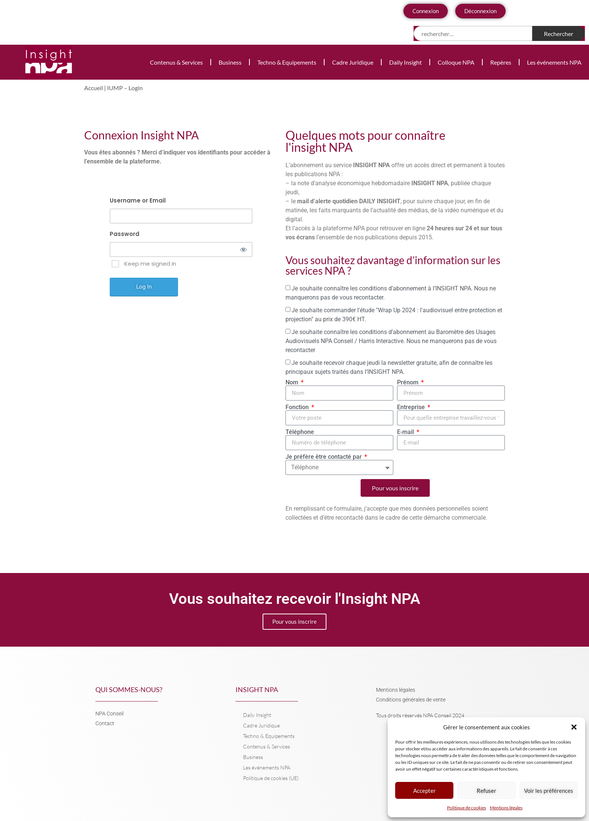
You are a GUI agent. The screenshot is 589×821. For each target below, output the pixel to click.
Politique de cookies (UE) (271, 778)
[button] (574, 727)
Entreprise (411, 407)
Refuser (486, 790)
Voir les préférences (548, 790)
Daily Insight (405, 62)
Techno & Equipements (286, 62)
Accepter (424, 790)
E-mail (406, 432)
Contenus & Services (176, 62)
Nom (292, 383)
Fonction (297, 407)
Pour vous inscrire (294, 621)
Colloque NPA (456, 62)
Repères (500, 62)
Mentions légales (506, 807)
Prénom (408, 383)
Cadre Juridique (352, 62)
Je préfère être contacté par (324, 457)
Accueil (93, 87)
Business (230, 62)
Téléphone (299, 432)
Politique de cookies (466, 807)
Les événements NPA (554, 62)
